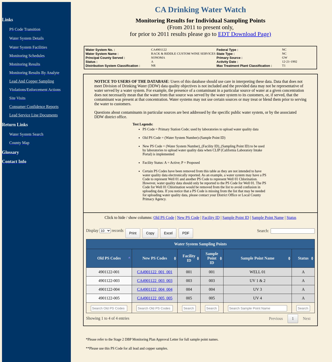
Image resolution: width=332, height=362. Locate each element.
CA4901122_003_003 (155, 280)
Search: (286, 231)
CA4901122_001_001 (155, 272)
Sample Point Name (268, 217)
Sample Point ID (235, 217)
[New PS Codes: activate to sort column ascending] (155, 258)
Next (307, 318)
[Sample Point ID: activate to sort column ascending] (212, 258)
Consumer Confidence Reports (33, 106)
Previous (276, 318)
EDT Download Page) (244, 34)
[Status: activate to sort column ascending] (303, 258)
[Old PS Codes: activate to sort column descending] (109, 258)
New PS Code (188, 217)
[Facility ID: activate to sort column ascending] (189, 258)
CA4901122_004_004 (155, 289)
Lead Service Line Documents (33, 115)
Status (291, 217)
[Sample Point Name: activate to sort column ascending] (257, 258)
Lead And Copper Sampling (31, 81)
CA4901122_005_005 (155, 298)
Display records (105, 230)
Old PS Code (163, 217)
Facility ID (211, 217)
